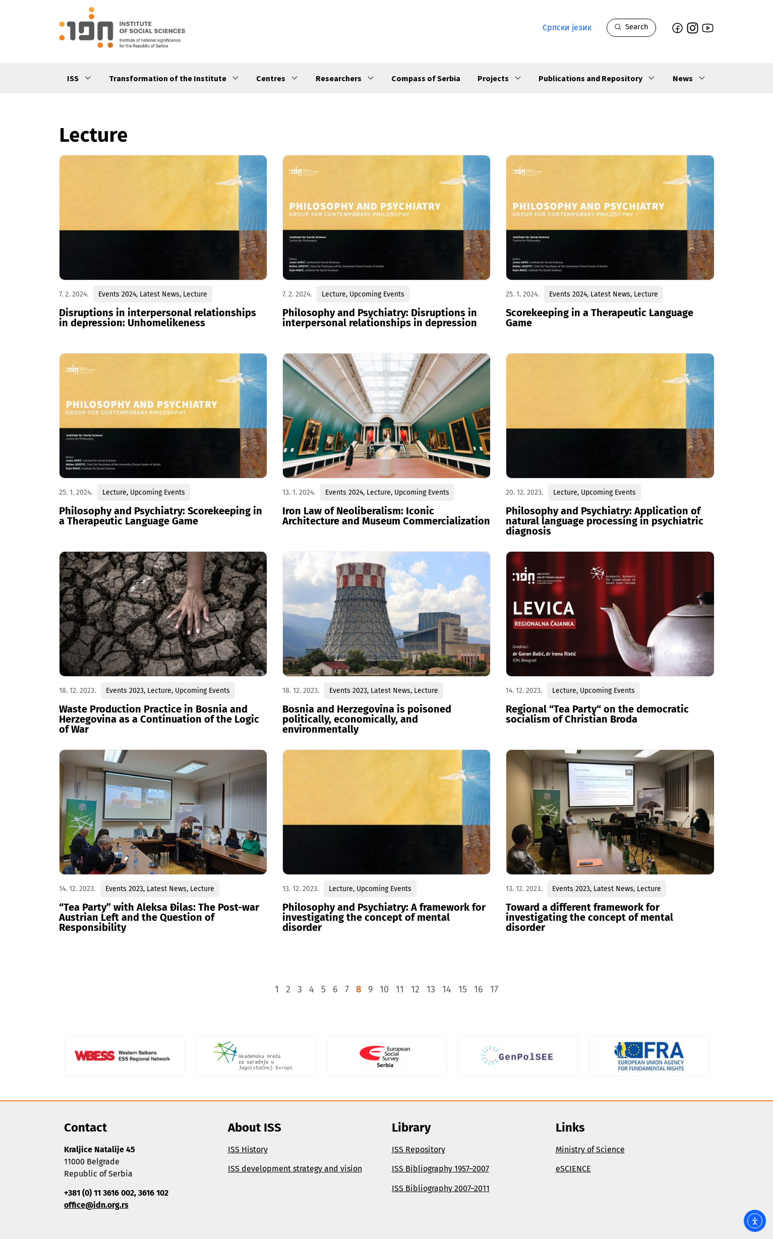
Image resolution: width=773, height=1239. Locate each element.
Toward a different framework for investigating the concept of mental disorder (589, 917)
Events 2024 (117, 294)
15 (462, 989)
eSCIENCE (573, 1168)
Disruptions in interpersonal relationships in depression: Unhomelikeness (157, 318)
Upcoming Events (376, 294)
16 (478, 989)
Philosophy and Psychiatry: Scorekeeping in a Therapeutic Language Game (160, 516)
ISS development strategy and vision (295, 1168)
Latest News (160, 294)
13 (431, 989)
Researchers (345, 78)
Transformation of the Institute (174, 78)
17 (494, 989)
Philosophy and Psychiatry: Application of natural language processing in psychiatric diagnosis (604, 521)
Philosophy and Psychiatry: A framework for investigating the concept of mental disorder (384, 917)
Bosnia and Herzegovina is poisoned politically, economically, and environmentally (366, 719)
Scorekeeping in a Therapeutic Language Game (599, 318)
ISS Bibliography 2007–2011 (441, 1188)
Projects (500, 78)
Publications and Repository (597, 78)
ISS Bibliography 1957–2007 (440, 1168)
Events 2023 (125, 690)
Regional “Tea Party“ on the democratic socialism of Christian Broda (597, 714)
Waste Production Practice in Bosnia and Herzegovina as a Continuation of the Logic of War (159, 719)
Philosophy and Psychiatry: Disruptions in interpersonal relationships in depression (379, 318)
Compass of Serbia (425, 78)
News (689, 78)
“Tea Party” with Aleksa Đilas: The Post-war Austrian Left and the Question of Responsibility (159, 917)
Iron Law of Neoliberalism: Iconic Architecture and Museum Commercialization (386, 516)
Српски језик (567, 27)
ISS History (248, 1149)
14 (446, 989)
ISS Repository (418, 1149)
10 (384, 989)
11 (400, 989)
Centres (277, 78)
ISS (79, 78)
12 (415, 989)
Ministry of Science (590, 1149)
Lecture (195, 294)
